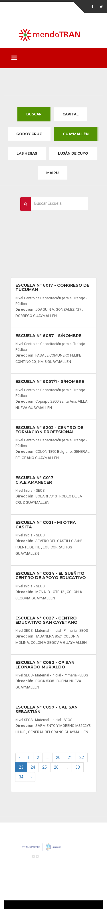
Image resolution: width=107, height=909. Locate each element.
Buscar (34, 114)
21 (70, 757)
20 (58, 757)
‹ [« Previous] (19, 757)
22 (81, 757)
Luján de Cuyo (73, 153)
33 (77, 767)
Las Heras (27, 153)
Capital (70, 114)
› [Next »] (31, 777)
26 (56, 767)
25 (44, 767)
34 (21, 777)
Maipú (52, 173)
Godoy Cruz (29, 134)
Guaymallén (76, 134)
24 (33, 767)
